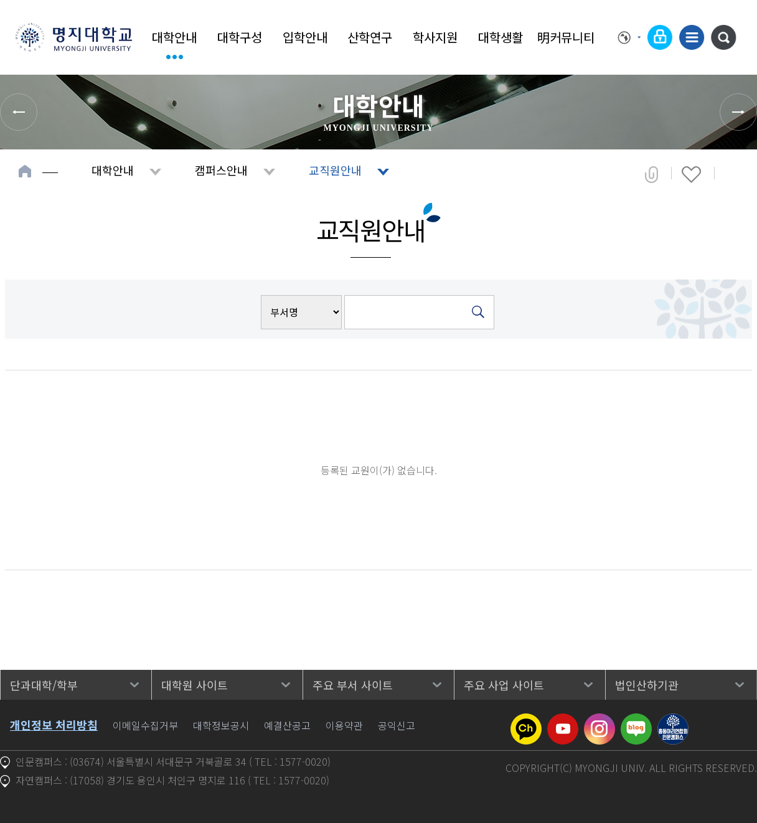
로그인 (659, 37)
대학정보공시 (221, 725)
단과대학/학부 (44, 685)
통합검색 (723, 37)
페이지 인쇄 (733, 174)
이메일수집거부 (145, 725)
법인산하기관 (647, 685)
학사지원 (435, 37)
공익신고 (396, 725)
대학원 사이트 (194, 685)
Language (629, 37)
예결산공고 (287, 725)
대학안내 (174, 37)
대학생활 (500, 37)
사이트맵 (691, 37)
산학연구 (369, 37)
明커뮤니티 (566, 37)
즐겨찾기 (691, 174)
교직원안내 (335, 170)
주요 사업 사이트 (504, 685)
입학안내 (305, 37)
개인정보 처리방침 (54, 725)
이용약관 (344, 725)
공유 (651, 174)
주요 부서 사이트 (353, 685)
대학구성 (239, 37)
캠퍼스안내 (221, 170)
